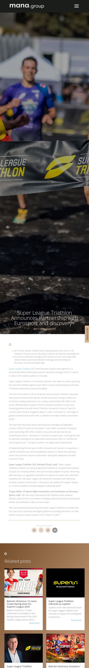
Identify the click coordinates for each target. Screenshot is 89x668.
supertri (51, 328)
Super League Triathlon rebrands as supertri (61, 602)
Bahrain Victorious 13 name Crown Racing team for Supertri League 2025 (22, 604)
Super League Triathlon (20, 368)
